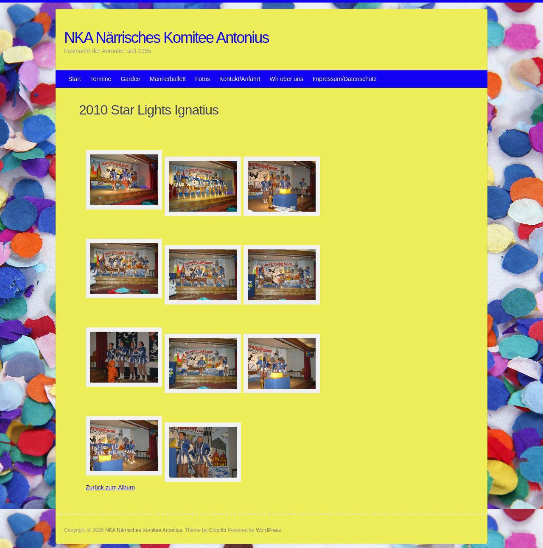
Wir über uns (286, 78)
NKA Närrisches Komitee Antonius (166, 37)
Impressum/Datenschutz (345, 78)
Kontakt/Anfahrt (239, 78)
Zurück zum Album (110, 487)
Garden (130, 78)
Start (74, 78)
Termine (101, 78)
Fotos (202, 78)
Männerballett (168, 78)
